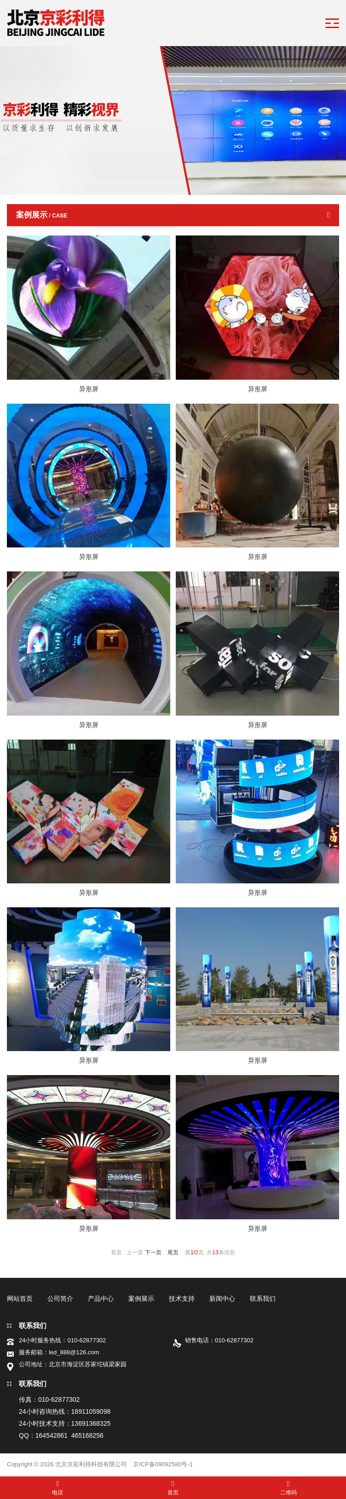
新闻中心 (222, 1298)
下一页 (153, 1252)
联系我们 (263, 1298)
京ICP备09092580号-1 (163, 1464)
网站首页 (20, 1298)
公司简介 (60, 1298)
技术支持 (182, 1298)
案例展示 (141, 1298)
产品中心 (101, 1298)
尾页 (173, 1252)
